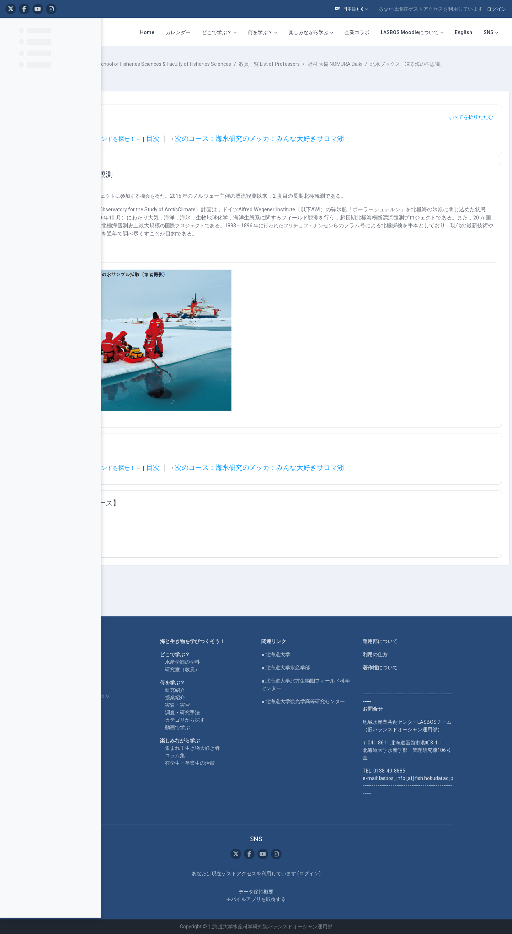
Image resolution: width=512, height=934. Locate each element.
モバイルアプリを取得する (301, 899)
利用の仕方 (420, 655)
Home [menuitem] (147, 32)
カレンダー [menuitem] (178, 32)
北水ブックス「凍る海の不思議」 (166, 71)
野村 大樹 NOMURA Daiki (442, 64)
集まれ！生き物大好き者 (237, 748)
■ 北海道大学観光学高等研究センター (348, 702)
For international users (129, 696)
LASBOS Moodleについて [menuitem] (410, 32)
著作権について (425, 668)
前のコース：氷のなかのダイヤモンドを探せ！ (182, 146)
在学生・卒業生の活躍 (235, 763)
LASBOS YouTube (124, 655)
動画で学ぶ (222, 728)
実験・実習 (222, 705)
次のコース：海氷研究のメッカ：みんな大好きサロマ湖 (366, 146)
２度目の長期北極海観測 (181, 181)
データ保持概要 (301, 892)
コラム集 (220, 756)
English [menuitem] (463, 32)
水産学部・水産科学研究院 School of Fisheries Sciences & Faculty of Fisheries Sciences (241, 64)
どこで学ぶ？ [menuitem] (217, 32)
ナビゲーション (166, 124)
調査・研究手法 (227, 713)
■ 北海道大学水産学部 (330, 668)
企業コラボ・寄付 (124, 709)
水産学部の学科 (227, 662)
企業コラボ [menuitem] (357, 32)
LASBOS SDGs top (124, 675)
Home (111, 641)
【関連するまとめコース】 (184, 518)
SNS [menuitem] (489, 32)
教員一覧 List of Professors (376, 64)
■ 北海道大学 (320, 655)
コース (128, 64)
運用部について (425, 641)
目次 (260, 146)
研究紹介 (220, 690)
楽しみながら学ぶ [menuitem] (309, 32)
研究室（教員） (227, 670)
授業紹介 (220, 698)
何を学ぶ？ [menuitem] (260, 32)
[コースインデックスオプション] (92, 28)
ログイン (497, 9)
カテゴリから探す (230, 720)
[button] (351, 8)
